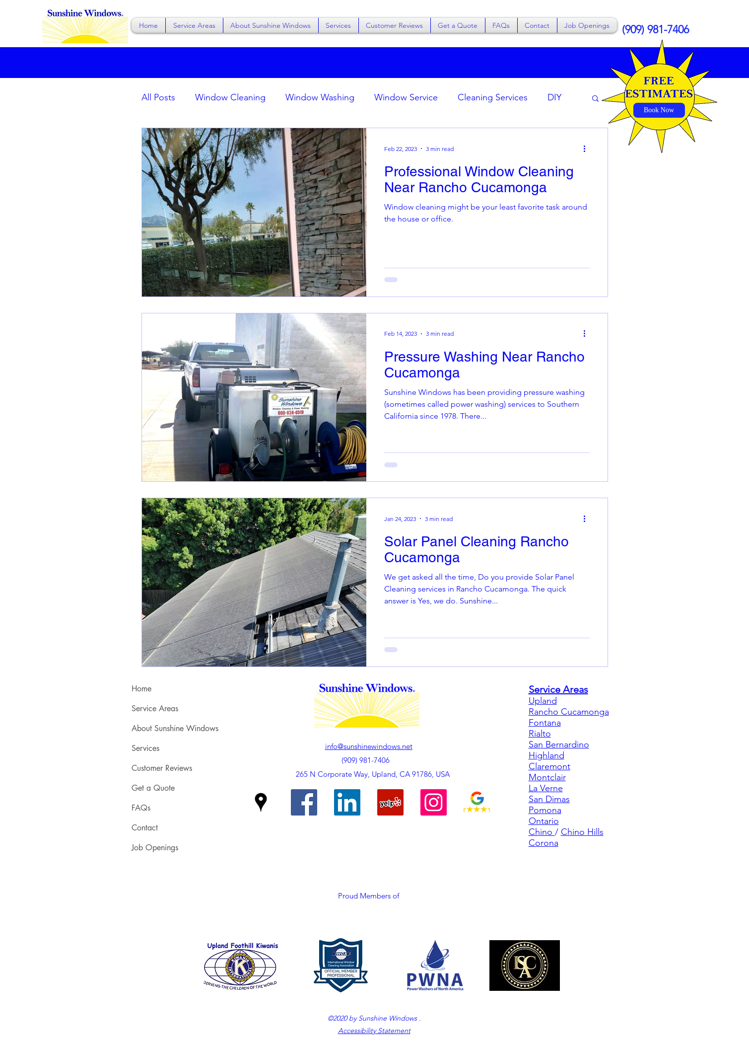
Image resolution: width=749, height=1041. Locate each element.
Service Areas (155, 708)
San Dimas (549, 799)
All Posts (158, 97)
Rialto (540, 733)
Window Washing (319, 97)
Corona (543, 842)
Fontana (545, 722)
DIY (554, 97)
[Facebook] (304, 802)
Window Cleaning (230, 97)
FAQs (141, 808)
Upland (543, 700)
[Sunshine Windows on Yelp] (390, 802)
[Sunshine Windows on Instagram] (433, 802)
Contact (145, 827)
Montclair (547, 777)
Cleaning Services (493, 97)
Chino (542, 831)
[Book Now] (659, 110)
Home (141, 688)
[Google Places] (261, 802)
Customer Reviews (162, 768)
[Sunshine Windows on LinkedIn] (347, 802)
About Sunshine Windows (175, 728)
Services (145, 748)
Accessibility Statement (374, 1030)
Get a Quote (153, 788)
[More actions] (588, 148)
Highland (546, 755)
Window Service (406, 97)
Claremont (549, 766)
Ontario (544, 821)
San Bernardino (559, 744)
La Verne (546, 788)
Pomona (545, 810)
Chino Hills (582, 831)
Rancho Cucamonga (569, 711)
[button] (194, 25)
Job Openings (155, 847)
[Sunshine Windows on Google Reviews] (477, 802)
